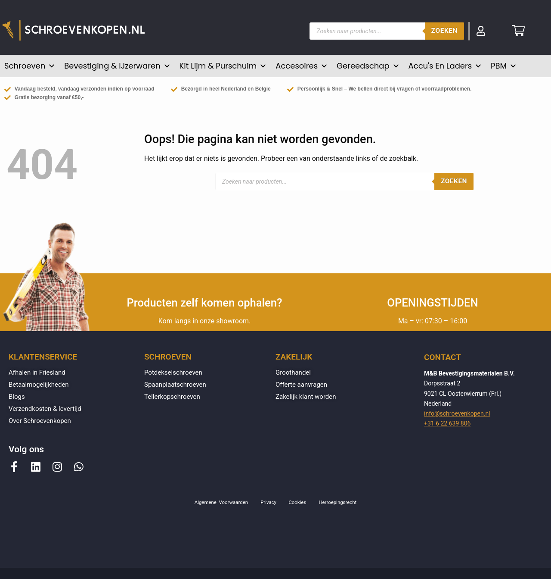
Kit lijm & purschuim (223, 66)
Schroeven (30, 66)
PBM (504, 66)
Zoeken (444, 30)
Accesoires (302, 66)
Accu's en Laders (446, 66)
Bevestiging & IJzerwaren (117, 66)
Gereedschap (368, 66)
